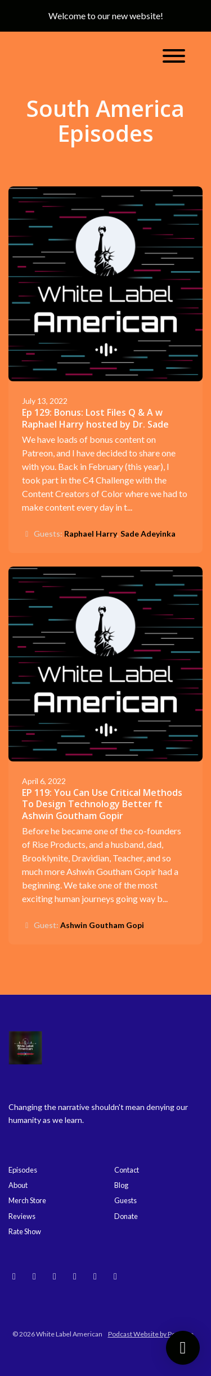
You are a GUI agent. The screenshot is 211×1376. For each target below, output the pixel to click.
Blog (121, 1185)
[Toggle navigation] (174, 58)
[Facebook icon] (95, 1276)
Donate (126, 1216)
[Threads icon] (74, 1276)
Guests (125, 1200)
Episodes (22, 1169)
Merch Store (27, 1200)
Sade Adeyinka (148, 533)
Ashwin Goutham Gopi (102, 925)
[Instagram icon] (34, 1276)
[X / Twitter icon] (115, 1276)
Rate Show (24, 1231)
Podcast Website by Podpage (151, 1334)
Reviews (21, 1216)
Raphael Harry (90, 533)
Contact (126, 1169)
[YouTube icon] (54, 1276)
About (18, 1185)
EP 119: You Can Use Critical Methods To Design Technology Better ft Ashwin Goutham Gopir (102, 804)
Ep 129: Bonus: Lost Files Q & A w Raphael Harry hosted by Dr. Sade (95, 418)
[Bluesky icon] (14, 1276)
